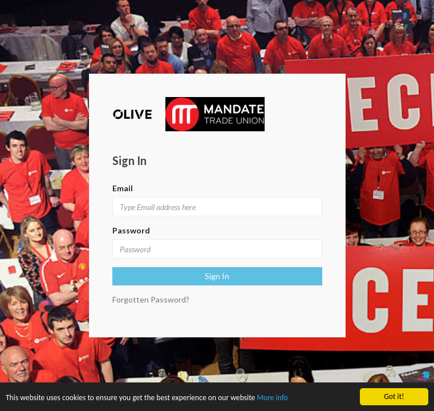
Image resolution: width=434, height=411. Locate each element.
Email (122, 188)
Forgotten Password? (150, 299)
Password (131, 230)
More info (272, 397)
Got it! (394, 396)
